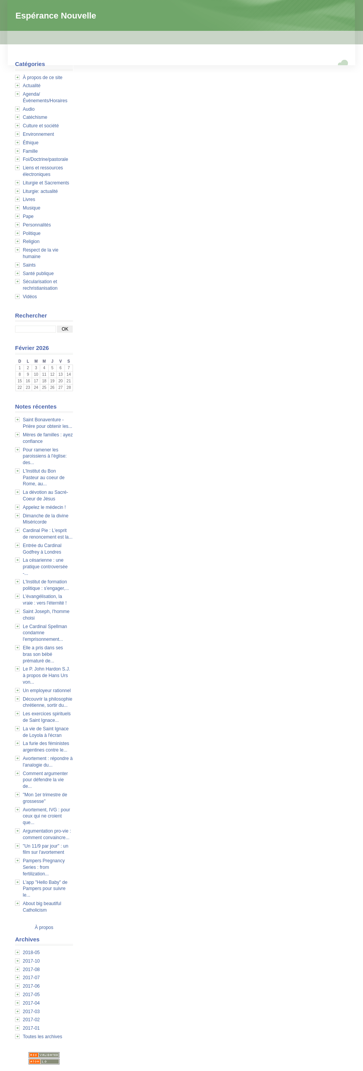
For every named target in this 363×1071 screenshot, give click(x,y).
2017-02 (31, 1019)
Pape (28, 216)
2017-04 (31, 1003)
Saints (29, 265)
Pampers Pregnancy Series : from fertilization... (44, 867)
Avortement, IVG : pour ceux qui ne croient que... (46, 816)
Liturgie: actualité (40, 191)
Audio (29, 109)
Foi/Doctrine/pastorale (45, 159)
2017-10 (31, 961)
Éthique (31, 142)
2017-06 (31, 986)
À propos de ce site (43, 77)
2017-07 (31, 977)
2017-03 (31, 1011)
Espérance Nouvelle (55, 15)
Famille (30, 151)
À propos (44, 927)
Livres (29, 199)
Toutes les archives (42, 1036)
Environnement (38, 134)
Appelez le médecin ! (44, 507)
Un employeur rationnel (47, 690)
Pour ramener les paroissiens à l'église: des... (45, 456)
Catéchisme (35, 117)
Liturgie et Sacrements (46, 183)
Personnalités (37, 225)
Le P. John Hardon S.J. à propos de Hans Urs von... (46, 675)
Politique (32, 233)
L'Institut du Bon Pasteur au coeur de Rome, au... (43, 477)
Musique (31, 208)
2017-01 (31, 1028)
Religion (31, 241)
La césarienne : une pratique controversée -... (45, 566)
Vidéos (30, 296)
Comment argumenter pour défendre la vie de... (45, 780)
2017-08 (31, 969)
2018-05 (31, 952)
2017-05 (31, 994)
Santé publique (38, 273)
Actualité (32, 85)
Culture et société (41, 125)
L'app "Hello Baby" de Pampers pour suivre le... (45, 889)
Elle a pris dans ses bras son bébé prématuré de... (43, 654)
